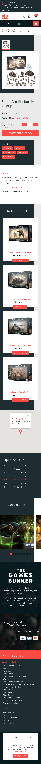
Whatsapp (9, 153)
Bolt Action (8, 690)
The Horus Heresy (20, 30)
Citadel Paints (9, 715)
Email (23, 153)
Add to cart (20, 307)
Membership (12, 624)
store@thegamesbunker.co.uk (16, 5)
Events (26, 624)
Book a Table (18, 622)
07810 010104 (10, 2)
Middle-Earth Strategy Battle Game (18, 684)
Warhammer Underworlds (14, 682)
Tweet (19, 148)
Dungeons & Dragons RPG (14, 698)
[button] (11, 554)
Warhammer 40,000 (11, 666)
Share (7, 148)
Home (4, 30)
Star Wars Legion (10, 703)
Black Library (8, 712)
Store (10, 30)
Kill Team (7, 668)
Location (22, 626)
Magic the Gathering (12, 687)
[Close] (28, 413)
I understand (20, 756)
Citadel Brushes (10, 718)
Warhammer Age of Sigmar (15, 676)
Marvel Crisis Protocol (12, 700)
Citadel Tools (8, 720)
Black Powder (9, 695)
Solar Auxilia (33, 30)
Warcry (6, 679)
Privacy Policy (20, 751)
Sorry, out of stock (20, 133)
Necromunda (8, 671)
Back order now (20, 260)
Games (10, 626)
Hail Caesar (8, 692)
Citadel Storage (10, 723)
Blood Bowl (8, 674)
